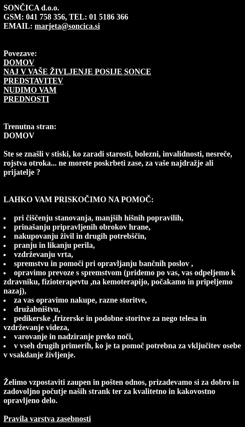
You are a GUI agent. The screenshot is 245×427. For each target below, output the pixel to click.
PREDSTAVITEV (33, 81)
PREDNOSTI (26, 99)
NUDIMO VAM (30, 90)
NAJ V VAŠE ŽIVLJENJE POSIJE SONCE (77, 71)
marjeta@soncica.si (67, 26)
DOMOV (18, 62)
